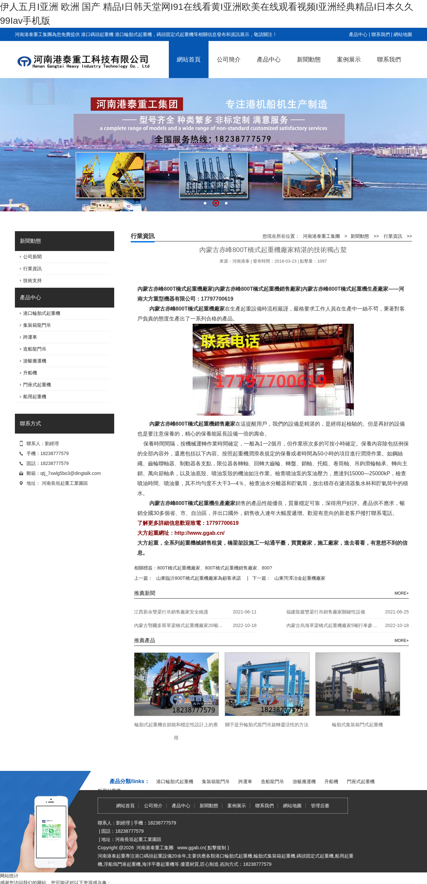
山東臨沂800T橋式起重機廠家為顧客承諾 (198, 578)
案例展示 (349, 59)
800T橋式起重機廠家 (178, 567)
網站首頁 (189, 59)
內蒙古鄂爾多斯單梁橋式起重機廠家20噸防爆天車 (180, 625)
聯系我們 (380, 34)
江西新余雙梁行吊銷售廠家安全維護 (171, 611)
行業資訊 (32, 268)
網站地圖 (403, 34)
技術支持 (32, 280)
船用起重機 (34, 396)
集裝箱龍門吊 (37, 325)
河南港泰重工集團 (321, 236)
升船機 (30, 372)
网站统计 (9, 875)
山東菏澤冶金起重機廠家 (299, 578)
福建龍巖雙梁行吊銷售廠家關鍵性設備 (325, 611)
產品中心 (358, 34)
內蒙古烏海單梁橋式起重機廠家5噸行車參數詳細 (332, 625)
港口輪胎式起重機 (41, 313)
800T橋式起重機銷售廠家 (231, 567)
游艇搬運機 (34, 360)
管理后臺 (320, 805)
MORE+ (402, 593)
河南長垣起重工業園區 (65, 483)
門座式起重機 (37, 384)
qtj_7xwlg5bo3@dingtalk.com (70, 473)
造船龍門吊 (34, 349)
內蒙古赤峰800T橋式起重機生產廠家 (192, 503)
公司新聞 (32, 256)
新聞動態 (309, 59)
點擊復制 (217, 847)
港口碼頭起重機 (97, 34)
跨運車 (30, 337)
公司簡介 (229, 59)
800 (265, 567)
